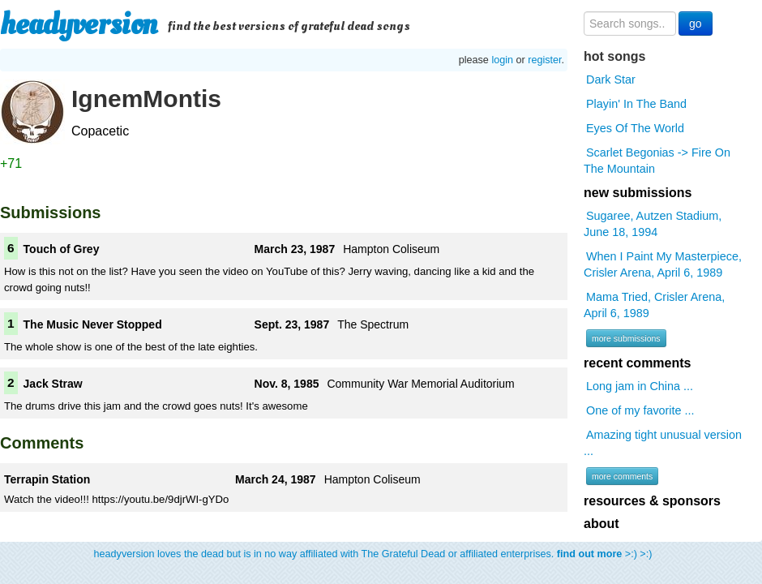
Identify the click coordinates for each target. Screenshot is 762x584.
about (601, 523)
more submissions (626, 338)
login (502, 60)
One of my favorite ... (640, 410)
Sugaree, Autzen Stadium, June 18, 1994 (652, 223)
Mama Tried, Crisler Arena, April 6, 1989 (654, 305)
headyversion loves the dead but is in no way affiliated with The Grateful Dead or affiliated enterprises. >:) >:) (373, 554)
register (544, 60)
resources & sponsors (652, 501)
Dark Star (611, 79)
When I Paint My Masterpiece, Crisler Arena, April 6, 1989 (663, 264)
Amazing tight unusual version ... (663, 442)
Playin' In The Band (636, 103)
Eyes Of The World (635, 128)
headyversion (78, 24)
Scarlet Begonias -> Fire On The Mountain (657, 160)
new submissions (637, 193)
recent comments (637, 363)
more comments (622, 476)
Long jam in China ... (639, 386)
